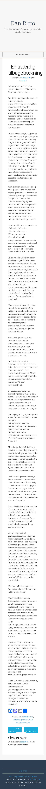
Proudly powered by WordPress (23, 776)
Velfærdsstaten (23, 722)
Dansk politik (27, 716)
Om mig (23, 770)
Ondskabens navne (15, 730)
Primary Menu (23, 54)
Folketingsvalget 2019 (23, 719)
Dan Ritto (23, 23)
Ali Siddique (34, 779)
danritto (23, 80)
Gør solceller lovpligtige (32, 730)
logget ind (24, 742)
